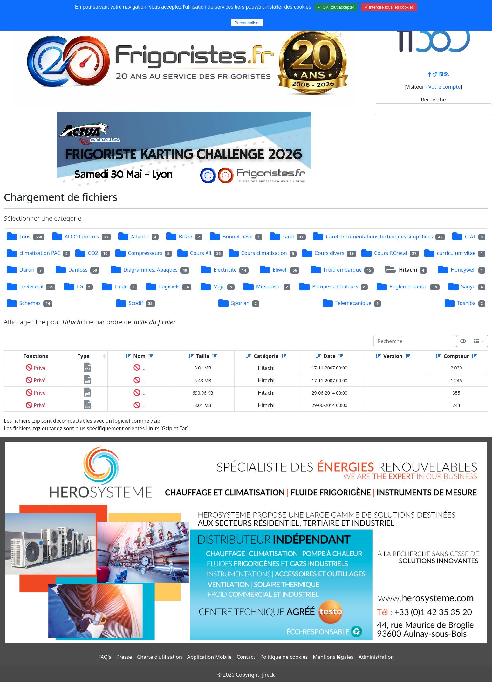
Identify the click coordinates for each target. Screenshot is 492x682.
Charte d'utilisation (159, 656)
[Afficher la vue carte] (463, 341)
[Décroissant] (150, 356)
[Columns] (479, 341)
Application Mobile (209, 656)
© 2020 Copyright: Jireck (246, 674)
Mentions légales (333, 656)
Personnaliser (247, 22)
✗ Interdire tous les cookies (389, 7)
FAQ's (104, 656)
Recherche (433, 99)
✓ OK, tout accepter (336, 7)
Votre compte (444, 86)
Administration (376, 656)
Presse (124, 656)
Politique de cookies (284, 656)
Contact (246, 656)
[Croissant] (128, 356)
